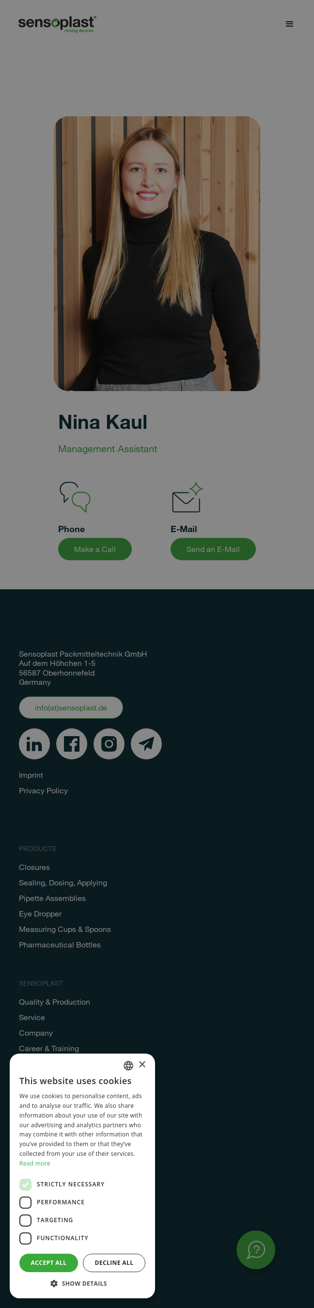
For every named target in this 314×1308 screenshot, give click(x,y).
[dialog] (157, 654)
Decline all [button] (114, 1263)
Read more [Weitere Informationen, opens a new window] (34, 1163)
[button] (82, 1283)
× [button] (141, 1065)
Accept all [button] (49, 1263)
